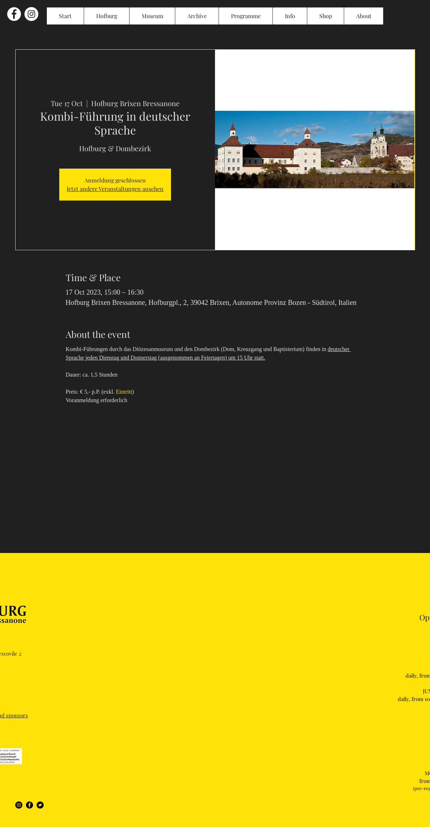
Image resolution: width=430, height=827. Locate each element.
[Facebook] (29, 805)
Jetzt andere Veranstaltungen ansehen (115, 188)
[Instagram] (18, 805)
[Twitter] (40, 805)
